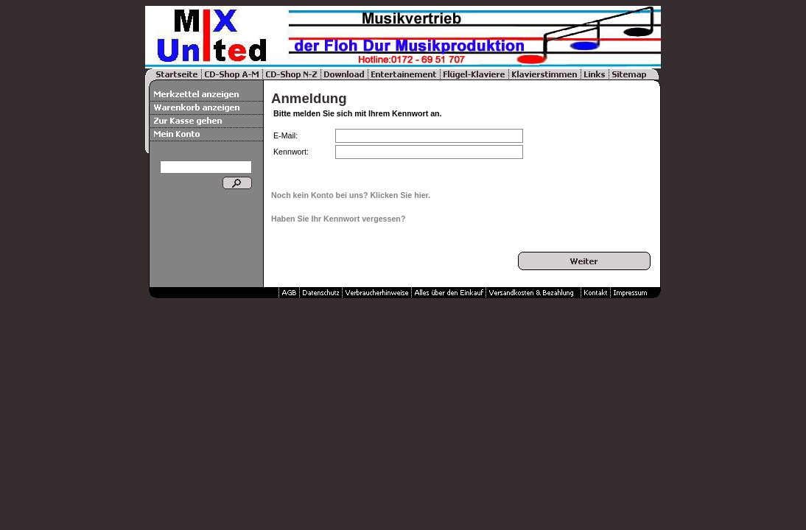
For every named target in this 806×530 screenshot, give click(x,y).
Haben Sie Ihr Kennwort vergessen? (338, 218)
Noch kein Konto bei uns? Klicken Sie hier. (350, 195)
